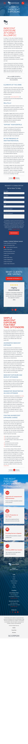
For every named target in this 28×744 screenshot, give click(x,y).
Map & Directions (14, 598)
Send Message (14, 233)
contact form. (6, 465)
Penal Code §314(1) (15, 97)
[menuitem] (14, 243)
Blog (14, 585)
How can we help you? (8, 213)
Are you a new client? (8, 209)
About (14, 579)
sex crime (22, 396)
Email (5, 204)
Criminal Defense (13, 581)
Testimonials (14, 583)
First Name (6, 191)
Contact (14, 587)
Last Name (6, 195)
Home (14, 577)
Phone (5, 200)
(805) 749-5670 (14, 569)
